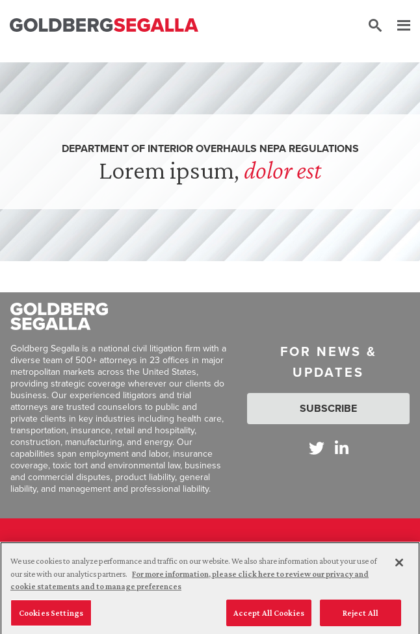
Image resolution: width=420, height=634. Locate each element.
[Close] (399, 566)
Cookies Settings (51, 616)
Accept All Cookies (268, 616)
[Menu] (397, 26)
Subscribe (328, 408)
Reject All (360, 616)
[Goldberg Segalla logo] (104, 25)
